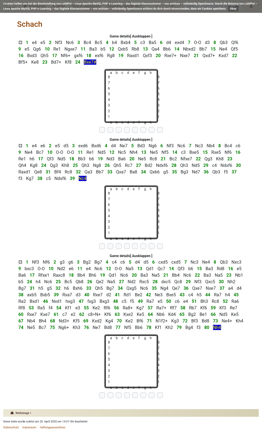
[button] (141, 36)
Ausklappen (141, 36)
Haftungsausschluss (52, 427)
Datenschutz (11, 427)
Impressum (29, 427)
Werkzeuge (22, 413)
